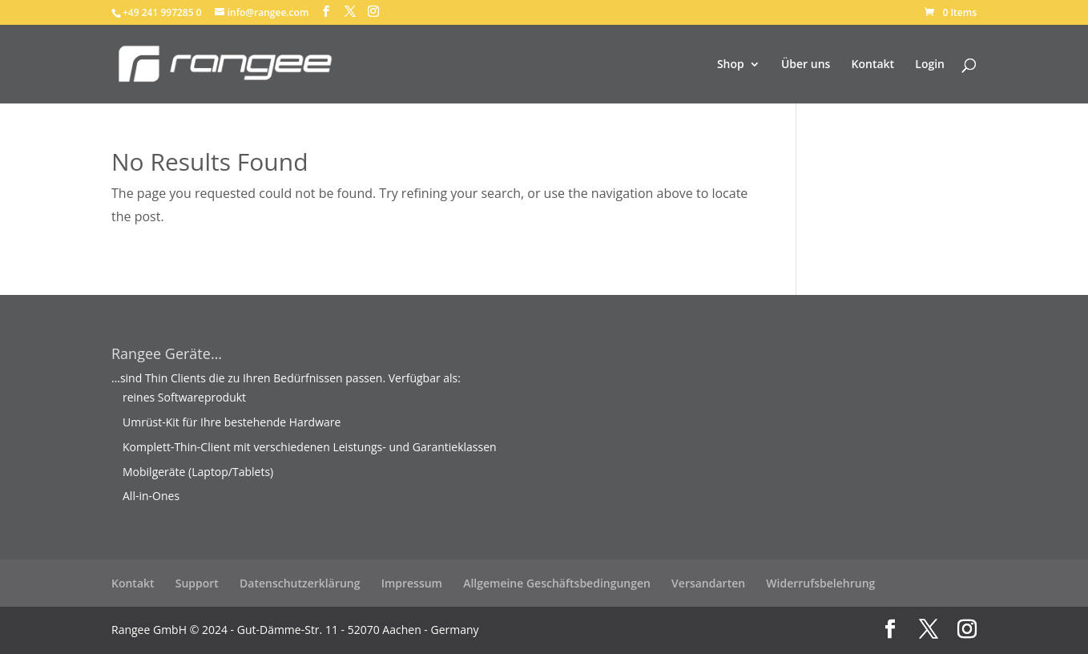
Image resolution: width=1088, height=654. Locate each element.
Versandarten (708, 583)
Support (197, 583)
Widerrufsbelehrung (820, 583)
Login (930, 65)
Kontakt (873, 65)
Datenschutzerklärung (300, 583)
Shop (730, 65)
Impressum (411, 583)
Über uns (805, 65)
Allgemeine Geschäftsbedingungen (557, 583)
